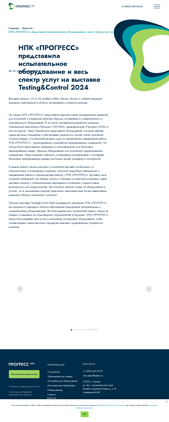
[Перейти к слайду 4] (80, 330)
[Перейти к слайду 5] (83, 330)
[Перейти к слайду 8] (91, 330)
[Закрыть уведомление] (166, 401)
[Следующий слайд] (149, 289)
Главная (13, 28)
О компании (53, 372)
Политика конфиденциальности (24, 386)
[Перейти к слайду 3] (77, 330)
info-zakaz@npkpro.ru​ (93, 375)
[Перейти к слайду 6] (86, 330)
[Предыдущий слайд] (20, 289)
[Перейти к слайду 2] (74, 330)
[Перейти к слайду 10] (97, 330)
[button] (24, 374)
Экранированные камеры (60, 376)
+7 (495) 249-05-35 (132, 6)
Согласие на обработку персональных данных (20, 393)
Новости (27, 28)
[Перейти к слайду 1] (71, 330)
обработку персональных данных (112, 405)
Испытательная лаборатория (61, 385)
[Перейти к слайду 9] (94, 330)
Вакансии (51, 398)
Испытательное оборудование (62, 381)
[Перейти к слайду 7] (88, 330)
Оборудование (54, 390)
